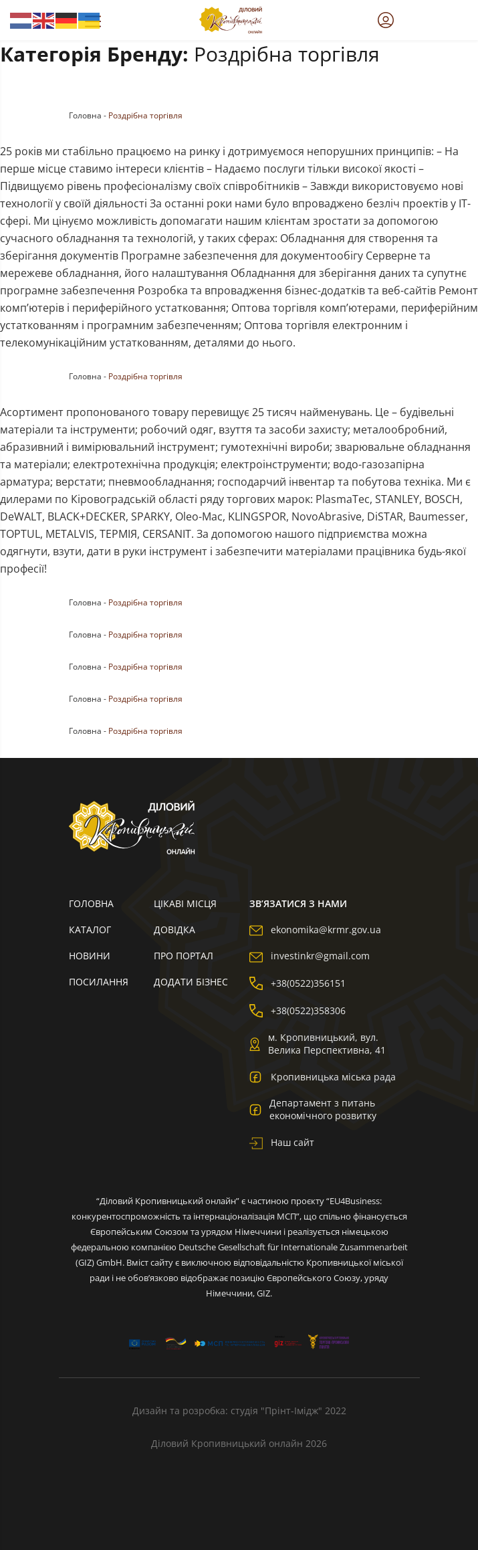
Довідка (174, 929)
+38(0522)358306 (297, 1010)
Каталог (90, 929)
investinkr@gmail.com (309, 955)
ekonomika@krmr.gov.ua (315, 929)
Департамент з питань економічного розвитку (312, 1109)
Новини (89, 955)
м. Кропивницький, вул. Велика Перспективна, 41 (317, 1043)
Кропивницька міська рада (322, 1076)
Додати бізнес (191, 981)
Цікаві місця (185, 903)
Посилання (98, 981)
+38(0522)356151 (297, 983)
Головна (85, 115)
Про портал (183, 955)
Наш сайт (281, 1142)
